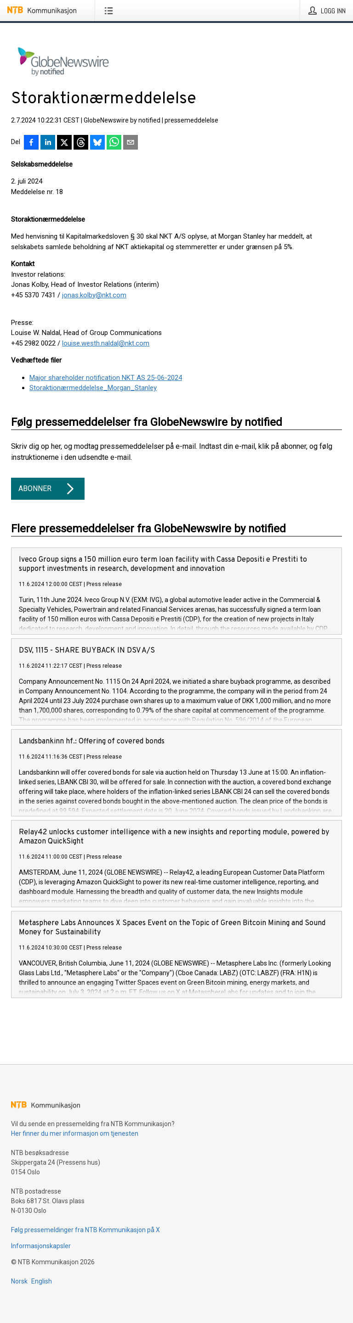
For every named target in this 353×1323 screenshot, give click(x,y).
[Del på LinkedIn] (47, 143)
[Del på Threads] (81, 143)
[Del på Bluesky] (97, 143)
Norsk (19, 1281)
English (41, 1281)
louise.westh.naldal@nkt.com (105, 343)
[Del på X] (64, 143)
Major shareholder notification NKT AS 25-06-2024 (105, 378)
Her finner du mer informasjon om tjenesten (74, 1133)
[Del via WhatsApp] (114, 143)
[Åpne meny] (110, 10)
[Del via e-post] (130, 143)
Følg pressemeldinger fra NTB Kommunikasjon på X (85, 1230)
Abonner (47, 489)
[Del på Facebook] (31, 143)
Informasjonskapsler (41, 1246)
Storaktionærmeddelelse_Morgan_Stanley (93, 388)
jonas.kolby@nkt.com (94, 295)
